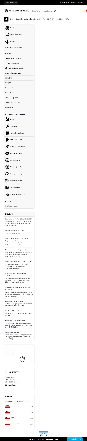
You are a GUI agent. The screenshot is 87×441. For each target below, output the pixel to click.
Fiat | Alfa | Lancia (11, 83)
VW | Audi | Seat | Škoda (14, 68)
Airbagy (10, 119)
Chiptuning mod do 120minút (14, 301)
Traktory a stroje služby (15, 194)
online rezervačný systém (12, 423)
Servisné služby (12, 187)
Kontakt (10, 42)
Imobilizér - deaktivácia (15, 147)
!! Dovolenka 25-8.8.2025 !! (14, 47)
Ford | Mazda (9, 93)
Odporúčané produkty (13, 58)
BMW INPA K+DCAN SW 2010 (15, 320)
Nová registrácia (77, 2)
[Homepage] (6, 19)
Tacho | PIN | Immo (11, 98)
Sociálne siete (12, 28)
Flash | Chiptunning (12, 63)
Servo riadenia (12, 160)
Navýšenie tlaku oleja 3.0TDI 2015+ (16, 230)
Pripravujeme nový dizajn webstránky (17, 250)
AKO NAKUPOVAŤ (39, 19)
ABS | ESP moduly (13, 153)
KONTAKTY (50, 19)
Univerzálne (9, 107)
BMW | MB (8, 78)
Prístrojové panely (13, 174)
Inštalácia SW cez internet (13, 311)
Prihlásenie (65, 2)
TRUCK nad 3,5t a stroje (13, 102)
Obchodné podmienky (24, 19)
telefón (7, 405)
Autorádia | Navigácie (14, 133)
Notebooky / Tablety (11, 206)
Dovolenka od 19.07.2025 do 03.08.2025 (18, 219)
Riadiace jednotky (13, 167)
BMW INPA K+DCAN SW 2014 (23, 356)
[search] (54, 11)
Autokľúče (11, 126)
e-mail (7, 411)
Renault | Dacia (10, 88)
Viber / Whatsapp (10, 417)
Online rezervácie (11, 2)
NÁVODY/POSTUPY (62, 19)
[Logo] (17, 11)
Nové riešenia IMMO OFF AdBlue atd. (17, 238)
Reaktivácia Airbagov (12, 332)
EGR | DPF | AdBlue (14, 140)
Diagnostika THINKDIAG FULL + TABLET (18, 261)
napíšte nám (13, 385)
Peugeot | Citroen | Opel (13, 73)
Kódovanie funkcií (13, 181)
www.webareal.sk (51, 439)
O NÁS (12, 19)
